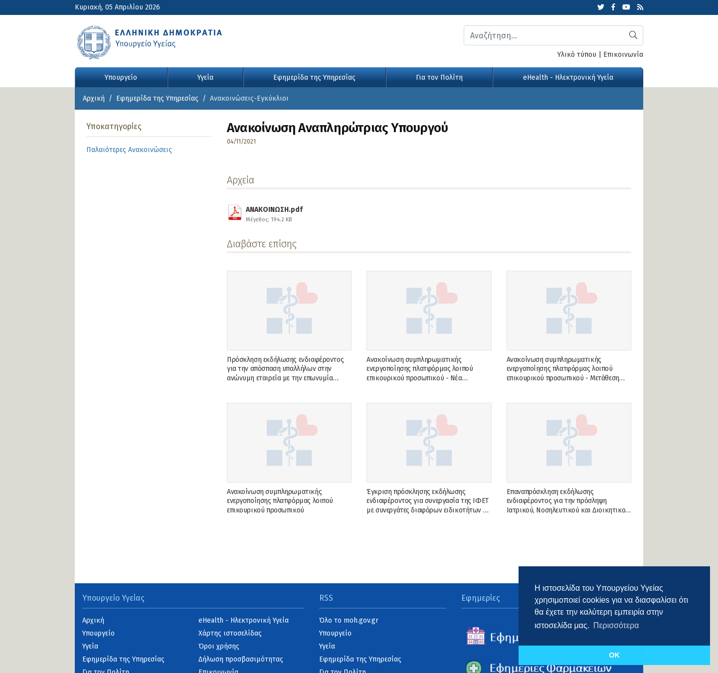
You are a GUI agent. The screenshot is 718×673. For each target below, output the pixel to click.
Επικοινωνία (623, 54)
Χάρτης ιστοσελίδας (230, 633)
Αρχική (94, 98)
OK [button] (614, 655)
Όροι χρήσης (218, 646)
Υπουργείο (121, 77)
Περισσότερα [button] (616, 625)
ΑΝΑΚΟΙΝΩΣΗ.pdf (274, 212)
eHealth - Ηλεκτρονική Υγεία (568, 77)
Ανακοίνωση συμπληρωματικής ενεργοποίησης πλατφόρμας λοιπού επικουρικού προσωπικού (280, 501)
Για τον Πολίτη (439, 77)
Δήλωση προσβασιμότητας (240, 659)
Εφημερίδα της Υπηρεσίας (314, 77)
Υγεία (205, 77)
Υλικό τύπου (576, 54)
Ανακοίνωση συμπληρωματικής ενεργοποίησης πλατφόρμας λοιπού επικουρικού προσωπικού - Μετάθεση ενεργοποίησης (563, 373)
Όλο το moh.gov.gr (348, 620)
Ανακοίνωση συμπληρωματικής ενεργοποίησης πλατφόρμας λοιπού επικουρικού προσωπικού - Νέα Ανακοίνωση (419, 373)
